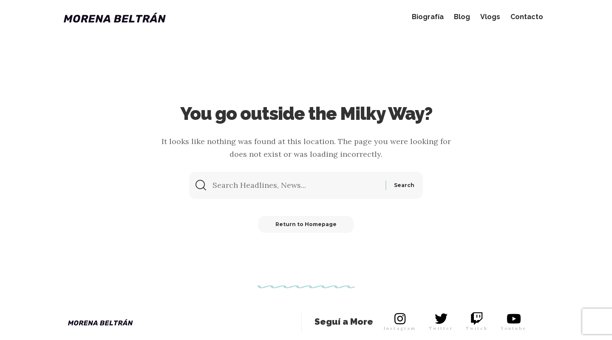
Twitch (477, 328)
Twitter (441, 328)
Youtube (514, 328)
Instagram (400, 328)
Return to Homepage (306, 224)
